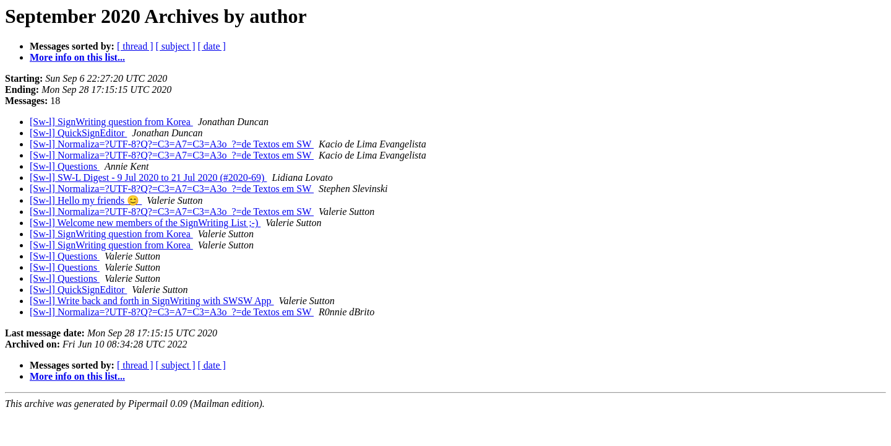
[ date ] (212, 46)
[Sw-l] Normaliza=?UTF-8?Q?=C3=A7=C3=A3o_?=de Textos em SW (172, 144)
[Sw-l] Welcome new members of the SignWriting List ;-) (145, 222)
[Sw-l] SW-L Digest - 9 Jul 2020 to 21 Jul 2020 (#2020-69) (148, 177)
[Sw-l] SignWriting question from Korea (111, 121)
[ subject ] (176, 46)
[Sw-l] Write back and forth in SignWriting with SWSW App (152, 300)
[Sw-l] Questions (65, 166)
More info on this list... (77, 57)
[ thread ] (135, 46)
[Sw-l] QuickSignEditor (78, 133)
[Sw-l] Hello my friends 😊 (86, 200)
